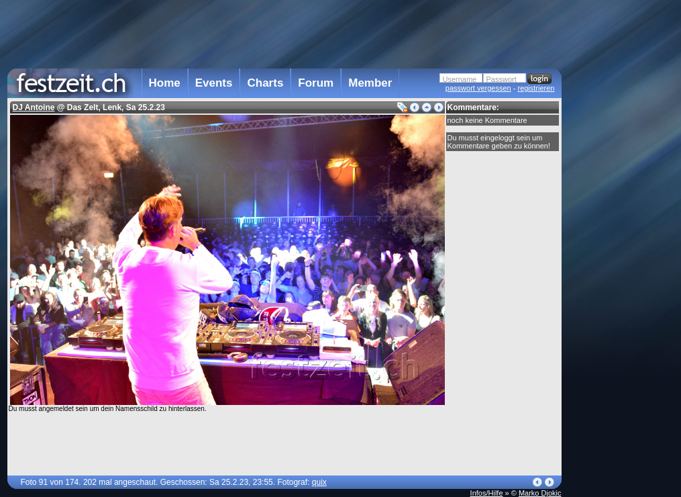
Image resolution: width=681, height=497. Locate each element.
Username (460, 79)
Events (214, 83)
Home (164, 83)
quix (319, 482)
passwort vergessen (478, 88)
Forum (315, 83)
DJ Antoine (34, 107)
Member (370, 83)
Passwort (501, 79)
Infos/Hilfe (486, 493)
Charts (265, 83)
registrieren (535, 88)
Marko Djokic (540, 493)
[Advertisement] (620, 270)
